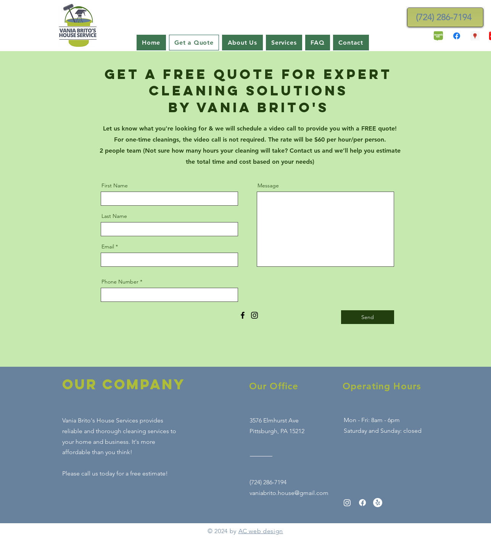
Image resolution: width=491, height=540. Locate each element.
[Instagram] (254, 315)
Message (268, 185)
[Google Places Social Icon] (475, 35)
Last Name (114, 216)
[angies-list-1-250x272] (438, 35)
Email (107, 246)
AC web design (260, 531)
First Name (114, 185)
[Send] (367, 317)
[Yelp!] (377, 502)
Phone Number (119, 281)
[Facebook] (456, 35)
